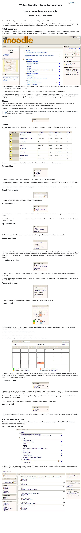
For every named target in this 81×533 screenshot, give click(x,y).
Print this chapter (73, 3)
